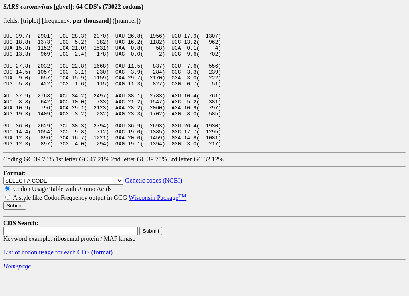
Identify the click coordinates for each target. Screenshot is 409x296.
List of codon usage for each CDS (47, 275)
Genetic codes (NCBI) (153, 203)
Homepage (17, 289)
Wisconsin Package (157, 220)
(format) (102, 275)
